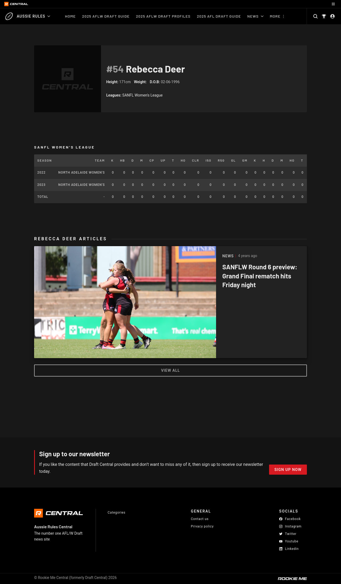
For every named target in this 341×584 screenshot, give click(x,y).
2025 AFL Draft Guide (219, 16)
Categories (116, 512)
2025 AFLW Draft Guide (105, 16)
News (255, 16)
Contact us (200, 519)
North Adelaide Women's (81, 172)
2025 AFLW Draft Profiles (163, 16)
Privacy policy (202, 526)
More (275, 16)
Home (70, 16)
